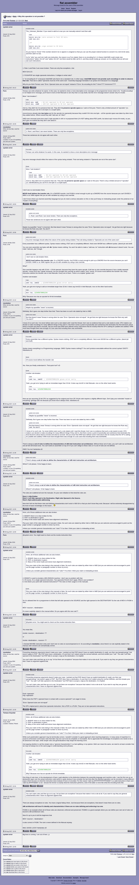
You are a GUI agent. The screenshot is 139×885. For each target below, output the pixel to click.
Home (63, 8)
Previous (12, 20)
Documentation (67, 877)
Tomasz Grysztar (67, 880)
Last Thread (121, 857)
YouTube (84, 880)
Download (59, 877)
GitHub (79, 880)
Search (68, 8)
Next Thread (129, 857)
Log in (80, 10)
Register (73, 8)
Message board (84, 877)
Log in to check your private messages (66, 10)
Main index (52, 877)
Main (15, 16)
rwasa (74, 883)
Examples (76, 877)
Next (26, 20)
